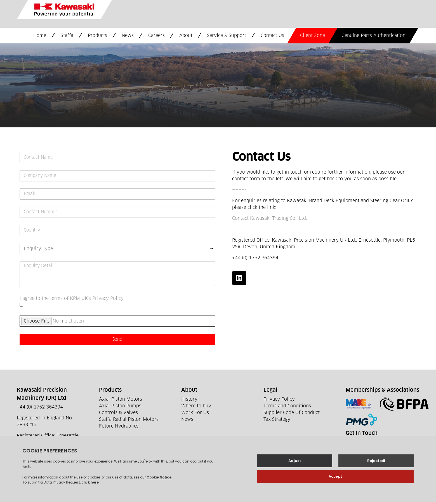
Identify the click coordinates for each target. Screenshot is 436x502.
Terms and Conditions (287, 406)
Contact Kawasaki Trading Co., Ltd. (269, 218)
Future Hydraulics (118, 426)
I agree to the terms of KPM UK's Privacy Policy (72, 298)
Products (97, 35)
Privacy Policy (279, 399)
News (128, 35)
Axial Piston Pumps (120, 406)
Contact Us (272, 35)
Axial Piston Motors (120, 399)
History (189, 399)
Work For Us (195, 412)
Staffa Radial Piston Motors (129, 419)
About (185, 35)
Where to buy (196, 406)
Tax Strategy (276, 419)
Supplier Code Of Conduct (291, 412)
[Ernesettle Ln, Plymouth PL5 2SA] (218, 85)
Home (39, 35)
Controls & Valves (118, 412)
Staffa (67, 35)
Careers (156, 35)
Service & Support (226, 35)
